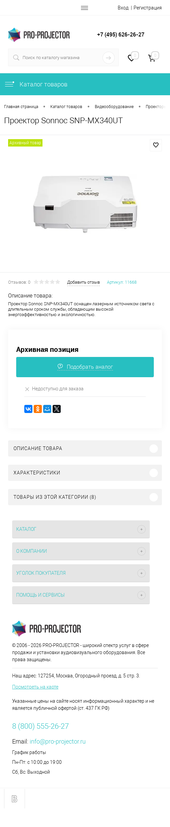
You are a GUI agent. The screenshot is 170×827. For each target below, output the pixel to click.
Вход (123, 7)
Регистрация (148, 7)
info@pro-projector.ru (58, 741)
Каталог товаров (35, 84)
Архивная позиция (47, 349)
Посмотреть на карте (35, 687)
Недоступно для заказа (54, 389)
